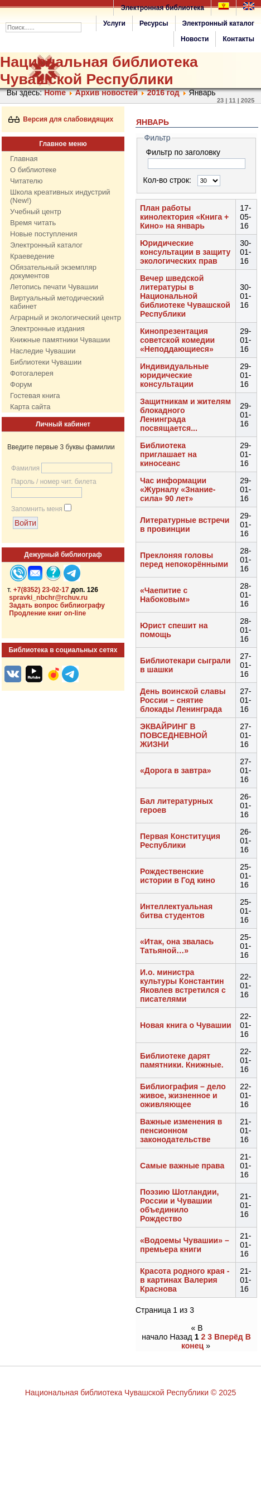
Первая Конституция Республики (180, 841)
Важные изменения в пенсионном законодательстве (181, 1130)
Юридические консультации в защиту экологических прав (185, 252)
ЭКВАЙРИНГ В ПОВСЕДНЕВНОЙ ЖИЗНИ (173, 735)
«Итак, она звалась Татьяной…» (177, 946)
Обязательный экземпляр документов (53, 271)
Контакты (238, 39)
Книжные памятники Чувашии (60, 340)
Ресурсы (153, 23)
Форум (21, 384)
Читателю (26, 181)
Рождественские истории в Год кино (177, 876)
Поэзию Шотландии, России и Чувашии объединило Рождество (179, 1205)
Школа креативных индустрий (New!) (60, 196)
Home (55, 92)
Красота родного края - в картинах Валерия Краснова (184, 1280)
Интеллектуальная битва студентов (176, 911)
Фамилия (25, 468)
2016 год (163, 92)
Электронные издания (47, 328)
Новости (195, 39)
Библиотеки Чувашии (45, 362)
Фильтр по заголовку (184, 152)
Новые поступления (43, 234)
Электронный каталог (218, 23)
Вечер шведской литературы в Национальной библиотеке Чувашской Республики (185, 296)
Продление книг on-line (47, 613)
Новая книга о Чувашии (185, 1025)
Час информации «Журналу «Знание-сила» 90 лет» (178, 489)
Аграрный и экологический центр (65, 317)
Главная (23, 158)
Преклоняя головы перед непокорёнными (184, 560)
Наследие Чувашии (42, 351)
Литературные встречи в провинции (184, 524)
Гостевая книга (35, 395)
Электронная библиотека (162, 8)
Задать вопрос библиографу (57, 605)
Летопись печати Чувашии (54, 287)
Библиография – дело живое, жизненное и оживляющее (183, 1095)
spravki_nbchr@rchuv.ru (48, 597)
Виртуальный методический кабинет (57, 302)
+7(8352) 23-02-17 (41, 590)
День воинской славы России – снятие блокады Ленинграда (183, 700)
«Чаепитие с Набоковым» (165, 595)
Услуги (114, 23)
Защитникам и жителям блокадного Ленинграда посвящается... (185, 415)
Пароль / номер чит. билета (53, 482)
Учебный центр (35, 211)
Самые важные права (182, 1165)
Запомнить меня (36, 509)
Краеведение (32, 256)
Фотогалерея (32, 373)
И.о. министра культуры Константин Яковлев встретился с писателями (183, 985)
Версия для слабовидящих (61, 119)
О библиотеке (33, 170)
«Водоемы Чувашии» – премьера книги (184, 1245)
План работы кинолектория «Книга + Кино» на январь (184, 216)
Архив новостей (106, 92)
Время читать (33, 223)
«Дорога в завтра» (175, 770)
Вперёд (228, 1336)
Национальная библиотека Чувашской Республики (99, 71)
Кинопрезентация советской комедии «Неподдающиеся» (177, 340)
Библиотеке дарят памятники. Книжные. (182, 1060)
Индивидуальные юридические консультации (174, 375)
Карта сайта (30, 406)
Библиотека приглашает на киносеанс (168, 454)
